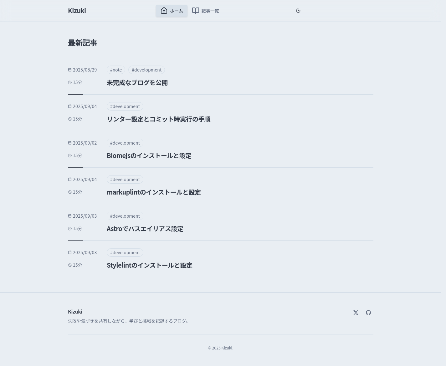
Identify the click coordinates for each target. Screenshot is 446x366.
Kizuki (77, 10)
